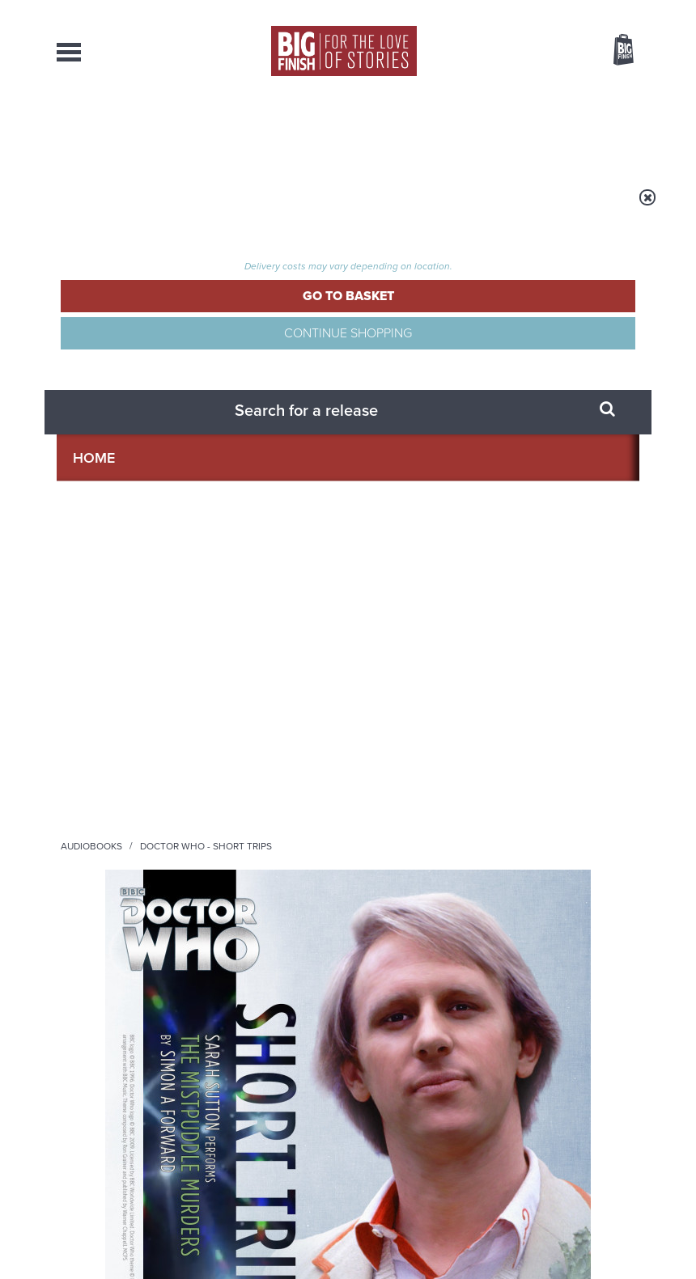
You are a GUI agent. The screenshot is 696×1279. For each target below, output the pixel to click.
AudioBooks (137, 129)
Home (155, 208)
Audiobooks (217, 208)
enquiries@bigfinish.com (393, 1261)
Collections (235, 129)
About (538, 129)
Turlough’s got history (531, 844)
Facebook (525, 631)
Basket (613, 51)
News (403, 129)
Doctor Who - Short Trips (332, 208)
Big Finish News (132, 813)
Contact (602, 129)
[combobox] (493, 93)
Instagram (383, 645)
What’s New (331, 129)
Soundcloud (503, 645)
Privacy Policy (91, 730)
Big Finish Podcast (435, 660)
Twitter (571, 631)
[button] (461, 410)
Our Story (618, 1262)
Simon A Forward (450, 300)
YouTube (435, 645)
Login (551, 10)
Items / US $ (537, 51)
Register (601, 10)
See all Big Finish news (557, 816)
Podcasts (469, 129)
